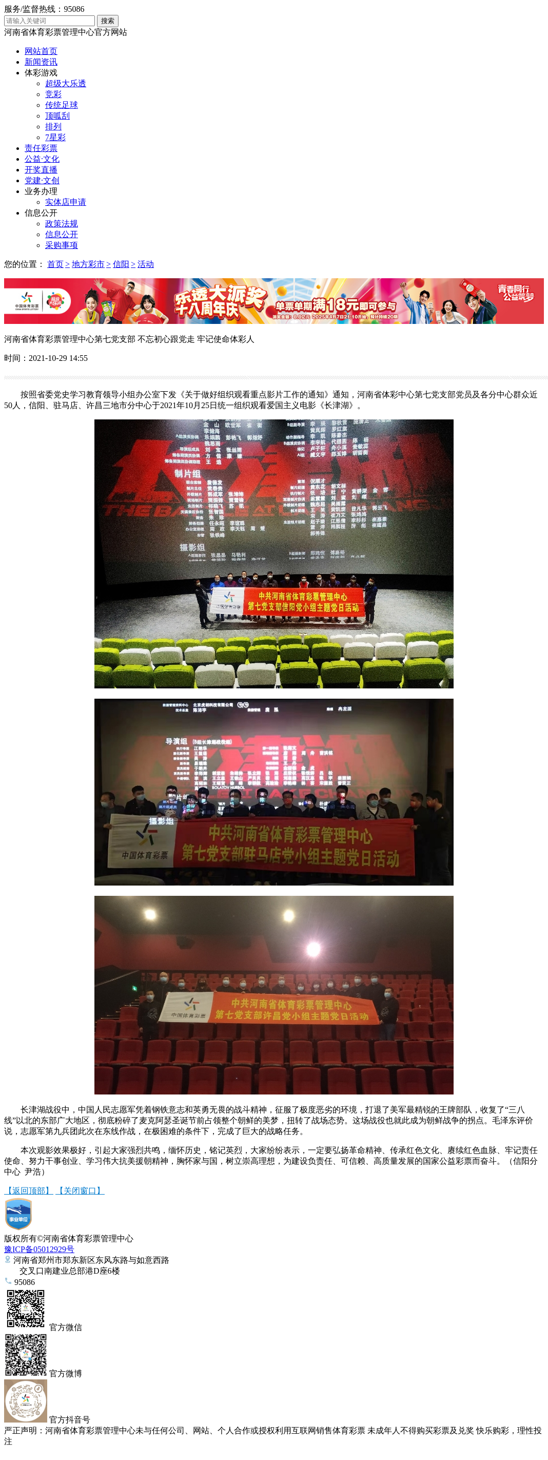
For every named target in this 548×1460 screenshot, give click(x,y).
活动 (146, 264)
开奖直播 (41, 169)
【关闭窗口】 (80, 1190)
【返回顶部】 (28, 1190)
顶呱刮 (57, 115)
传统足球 (61, 105)
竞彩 (53, 94)
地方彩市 (88, 264)
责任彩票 (41, 148)
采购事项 (61, 245)
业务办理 (41, 191)
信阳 (121, 264)
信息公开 (41, 212)
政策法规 (61, 223)
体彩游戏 (41, 72)
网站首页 (41, 51)
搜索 (107, 21)
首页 (55, 264)
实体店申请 (65, 202)
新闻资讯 (41, 61)
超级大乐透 (65, 83)
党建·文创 (42, 180)
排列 (53, 126)
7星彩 (55, 137)
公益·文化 (42, 159)
